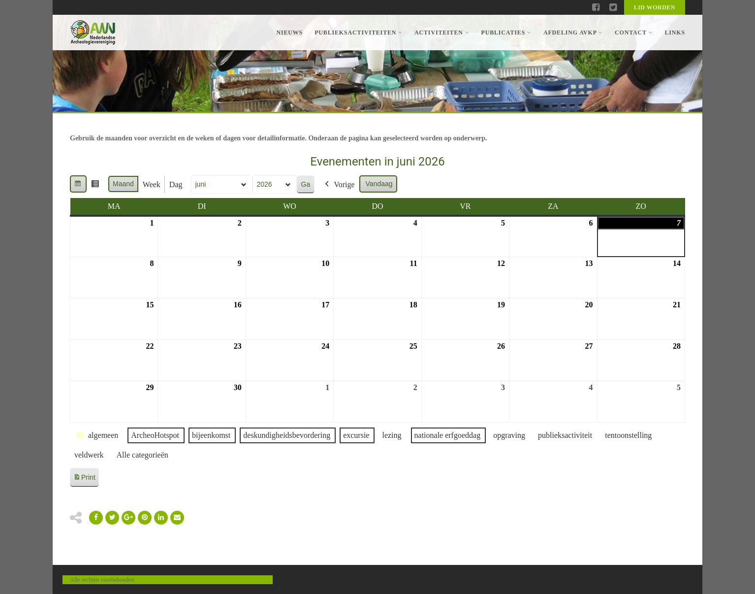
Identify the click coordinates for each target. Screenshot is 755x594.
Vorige (338, 185)
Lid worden (654, 7)
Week (151, 184)
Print (84, 479)
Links (674, 32)
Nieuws (289, 32)
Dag (176, 184)
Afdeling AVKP (573, 32)
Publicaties (506, 32)
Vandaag (379, 184)
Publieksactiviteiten (359, 32)
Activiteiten (441, 32)
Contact (634, 32)
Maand (123, 184)
